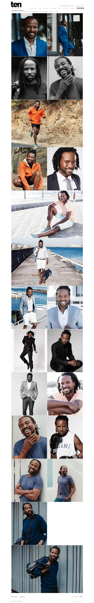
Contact (65, 8)
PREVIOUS (14, 596)
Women (45, 8)
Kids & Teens (33, 8)
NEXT (81, 596)
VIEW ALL (22, 596)
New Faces (53, 8)
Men (40, 8)
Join (60, 8)
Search (73, 8)
